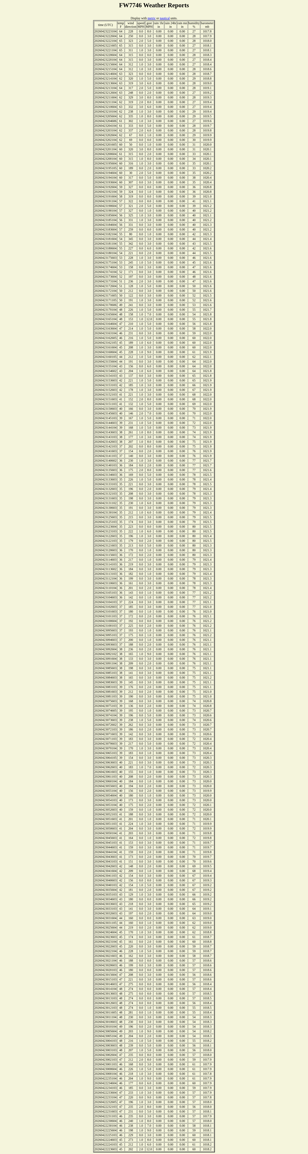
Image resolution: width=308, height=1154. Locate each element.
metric (152, 18)
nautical (165, 18)
